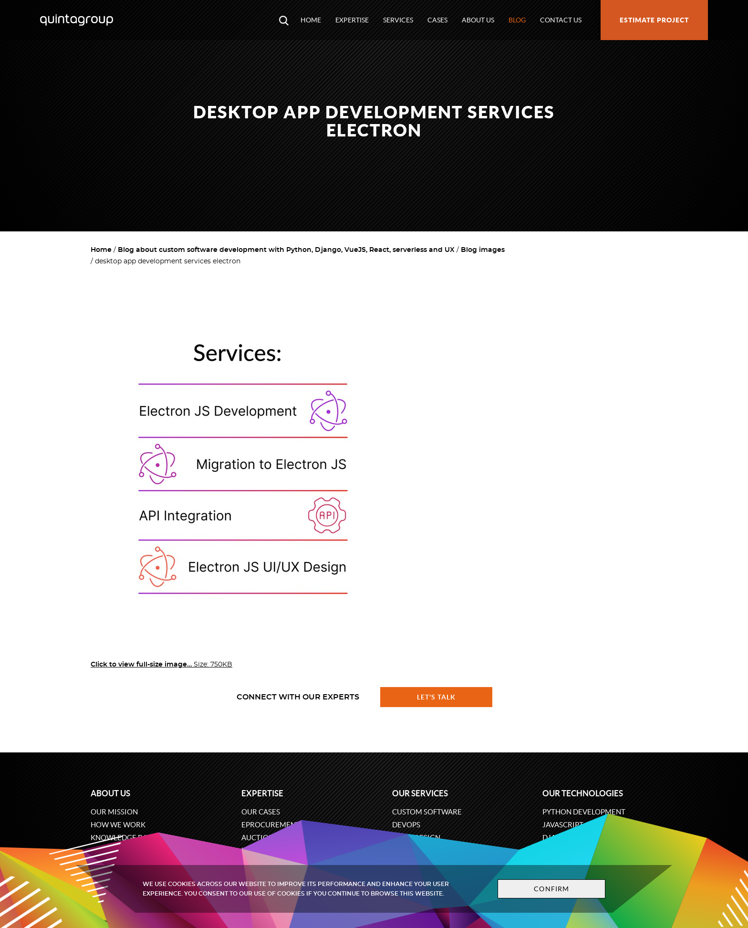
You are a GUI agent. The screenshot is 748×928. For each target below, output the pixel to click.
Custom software (427, 812)
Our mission (114, 812)
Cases (437, 20)
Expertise (352, 20)
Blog (517, 20)
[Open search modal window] (283, 20)
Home (311, 20)
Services (398, 20)
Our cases (260, 812)
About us (478, 20)
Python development (583, 812)
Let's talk (436, 697)
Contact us (561, 20)
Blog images (483, 250)
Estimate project (654, 20)
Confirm (551, 889)
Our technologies (582, 793)
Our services (420, 793)
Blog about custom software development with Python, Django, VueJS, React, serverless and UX (286, 250)
